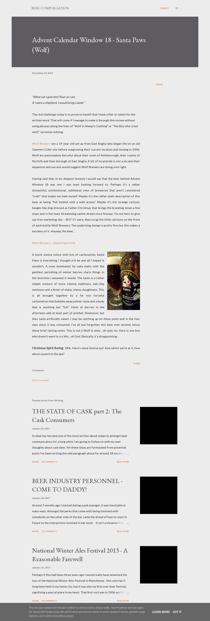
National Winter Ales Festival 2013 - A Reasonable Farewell (80, 554)
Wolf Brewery (41, 143)
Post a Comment (40, 380)
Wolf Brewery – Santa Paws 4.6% (53, 243)
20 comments (49, 601)
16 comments (49, 462)
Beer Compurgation (50, 8)
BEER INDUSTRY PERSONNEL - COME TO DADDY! (77, 485)
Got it (177, 612)
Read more (123, 462)
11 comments (49, 531)
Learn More (161, 612)
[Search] (164, 8)
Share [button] (159, 84)
